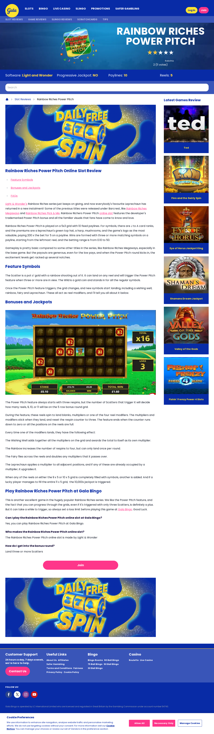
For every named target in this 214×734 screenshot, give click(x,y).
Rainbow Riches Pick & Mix (43, 213)
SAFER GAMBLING (127, 9)
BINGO (43, 9)
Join (203, 10)
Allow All (139, 724)
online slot (106, 213)
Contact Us (17, 671)
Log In (191, 10)
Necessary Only (163, 724)
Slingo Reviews (62, 19)
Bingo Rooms (95, 660)
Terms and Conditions (59, 668)
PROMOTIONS (100, 9)
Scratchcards (87, 19)
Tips (105, 19)
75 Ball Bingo (95, 664)
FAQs (14, 196)
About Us (51, 660)
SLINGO (81, 9)
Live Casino (146, 660)
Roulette (134, 660)
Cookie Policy (71, 672)
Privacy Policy (54, 672)
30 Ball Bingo (95, 668)
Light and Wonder (37, 75)
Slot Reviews (14, 19)
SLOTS (29, 9)
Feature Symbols (22, 180)
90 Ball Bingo (111, 660)
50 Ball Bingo (111, 664)
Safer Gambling (55, 664)
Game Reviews (37, 19)
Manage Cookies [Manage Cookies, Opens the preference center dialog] (190, 724)
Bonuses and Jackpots (25, 188)
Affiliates (63, 660)
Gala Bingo (125, 509)
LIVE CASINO (61, 9)
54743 (165, 706)
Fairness (78, 668)
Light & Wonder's (16, 204)
